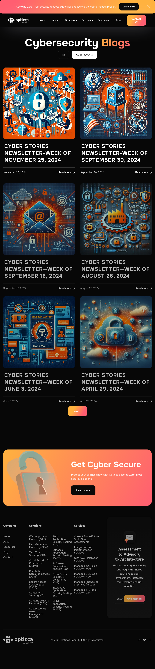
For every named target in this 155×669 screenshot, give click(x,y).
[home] (18, 20)
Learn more (129, 6)
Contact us (136, 20)
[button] (70, 20)
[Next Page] (77, 411)
